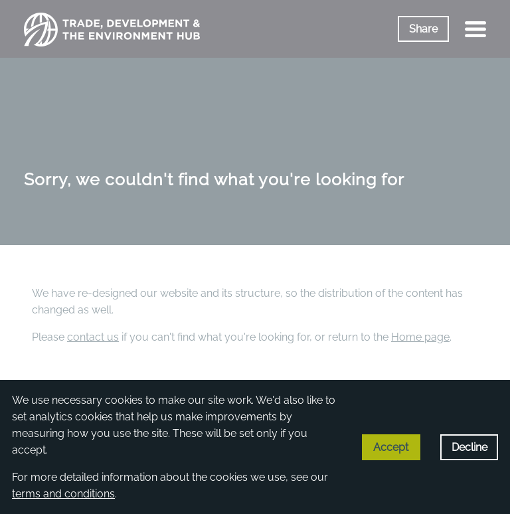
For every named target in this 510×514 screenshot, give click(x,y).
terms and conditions (63, 493)
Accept (390, 447)
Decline (469, 447)
